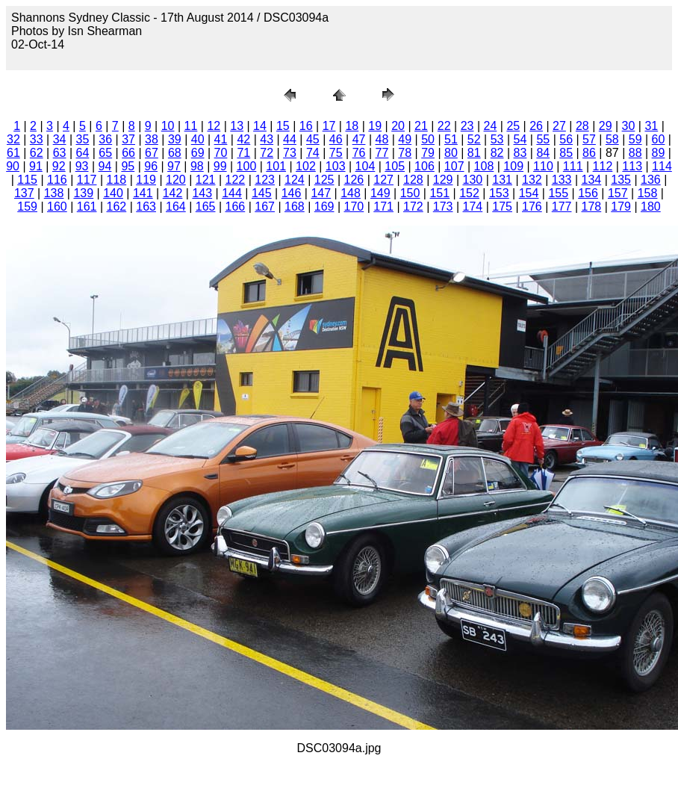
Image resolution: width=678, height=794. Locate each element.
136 (651, 179)
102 (306, 166)
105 (395, 166)
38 (151, 139)
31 (651, 126)
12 (213, 126)
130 (473, 179)
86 (589, 152)
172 (413, 206)
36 (105, 139)
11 (191, 126)
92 (59, 166)
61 (13, 152)
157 (618, 193)
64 (83, 152)
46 (336, 139)
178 (592, 206)
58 (612, 139)
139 (83, 193)
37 (128, 139)
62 (36, 152)
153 (499, 193)
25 (513, 126)
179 (621, 206)
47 (359, 139)
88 (635, 152)
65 (105, 152)
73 (289, 152)
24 (490, 126)
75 (336, 152)
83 (520, 152)
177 (562, 206)
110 (543, 166)
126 (354, 179)
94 (105, 166)
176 (532, 206)
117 (87, 179)
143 (202, 193)
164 (176, 206)
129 (443, 179)
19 (375, 126)
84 (543, 152)
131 (502, 179)
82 (497, 152)
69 (198, 152)
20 (398, 126)
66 (128, 152)
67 (151, 152)
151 (439, 193)
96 (151, 166)
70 (221, 152)
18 (351, 126)
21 (421, 126)
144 (232, 193)
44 (289, 139)
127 (383, 179)
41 (221, 139)
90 (12, 166)
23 (467, 126)
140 (113, 193)
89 (658, 152)
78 (404, 152)
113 (632, 166)
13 (236, 126)
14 (260, 126)
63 (59, 152)
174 (473, 206)
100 (247, 166)
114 (662, 166)
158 (648, 193)
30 (628, 126)
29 (605, 126)
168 (294, 206)
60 (658, 139)
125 (324, 179)
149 (380, 193)
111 (573, 166)
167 (265, 206)
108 (484, 166)
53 (497, 139)
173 (443, 206)
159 (27, 206)
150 (410, 193)
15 (283, 126)
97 (174, 166)
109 (513, 166)
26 (536, 126)
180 (651, 206)
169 (324, 206)
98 (197, 166)
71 (243, 152)
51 (451, 139)
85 (566, 152)
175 (502, 206)
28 (582, 126)
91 (36, 166)
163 (146, 206)
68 (174, 152)
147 (321, 193)
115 (27, 179)
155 (558, 193)
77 (381, 152)
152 (469, 193)
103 (336, 166)
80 (451, 152)
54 (520, 139)
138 (54, 193)
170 (354, 206)
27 (559, 126)
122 (236, 179)
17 (329, 126)
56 (566, 139)
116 (57, 179)
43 (266, 139)
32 (13, 139)
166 (236, 206)
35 (83, 139)
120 (176, 179)
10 (168, 126)
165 (206, 206)
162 (117, 206)
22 (444, 126)
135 (621, 179)
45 (313, 139)
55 (543, 139)
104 (365, 166)
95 (127, 166)
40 (198, 139)
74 (313, 152)
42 (243, 139)
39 (174, 139)
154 (529, 193)
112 (603, 166)
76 (359, 152)
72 (266, 152)
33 (36, 139)
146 (292, 193)
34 (59, 139)
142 (173, 193)
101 (276, 166)
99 (220, 166)
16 (306, 126)
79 (428, 152)
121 (206, 179)
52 (474, 139)
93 (82, 166)
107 (454, 166)
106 (424, 166)
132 (532, 179)
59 (635, 139)
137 (24, 193)
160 (57, 206)
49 (404, 139)
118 (117, 179)
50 (428, 139)
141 (143, 193)
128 (413, 179)
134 (592, 179)
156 (588, 193)
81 (474, 152)
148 (350, 193)
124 (294, 179)
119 (146, 179)
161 (87, 206)
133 (562, 179)
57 (589, 139)
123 (265, 179)
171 (383, 206)
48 (381, 139)
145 (262, 193)
